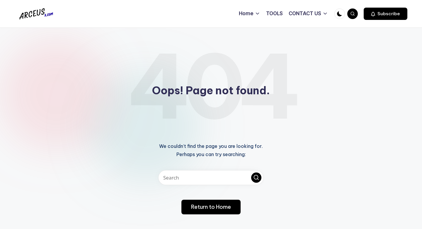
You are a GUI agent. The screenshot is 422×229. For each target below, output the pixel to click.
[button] (385, 14)
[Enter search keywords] (211, 177)
